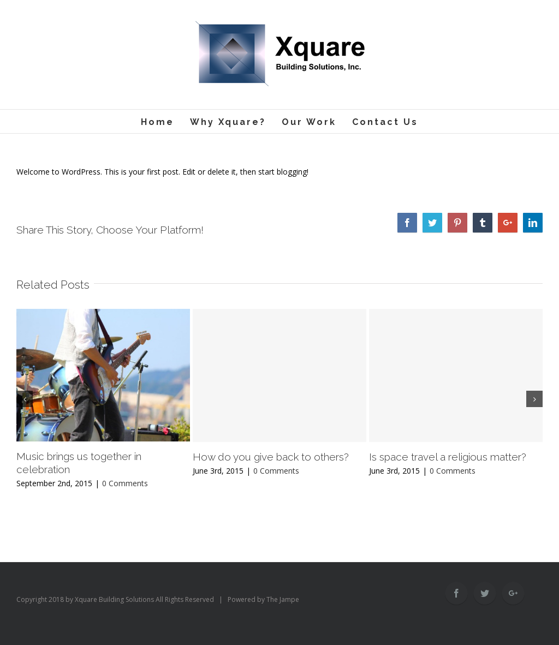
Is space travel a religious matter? (447, 457)
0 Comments (125, 483)
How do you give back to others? (271, 457)
